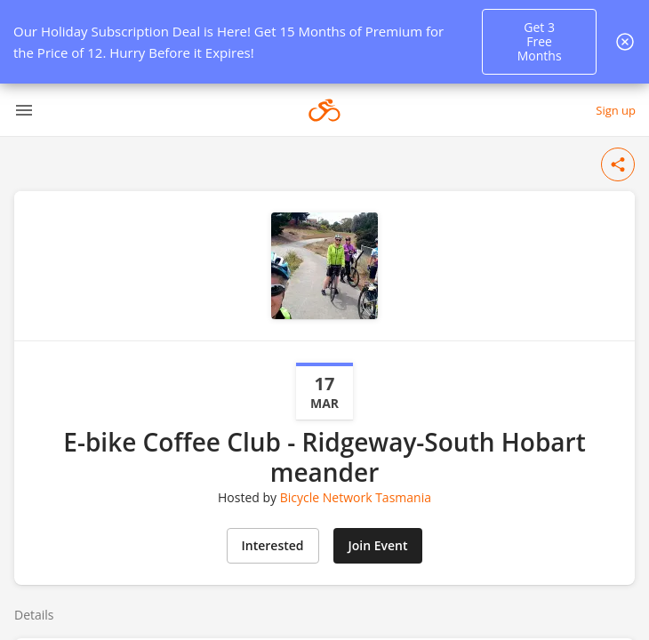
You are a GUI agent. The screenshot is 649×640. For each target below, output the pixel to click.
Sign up (616, 110)
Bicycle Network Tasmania (355, 497)
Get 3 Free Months (539, 41)
